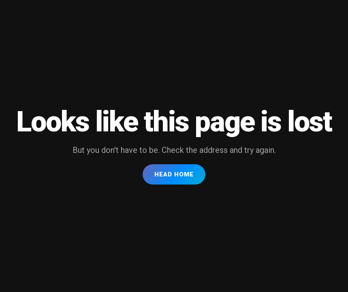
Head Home (174, 174)
